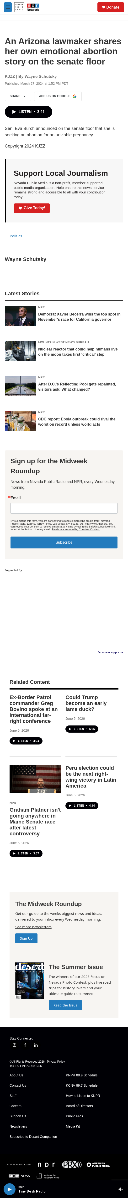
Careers (15, 1106)
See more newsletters (33, 926)
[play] (9, 1189)
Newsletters (18, 1126)
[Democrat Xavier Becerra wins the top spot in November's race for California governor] (20, 316)
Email (16, 498)
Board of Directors (79, 1106)
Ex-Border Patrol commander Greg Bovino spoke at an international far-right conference (34, 709)
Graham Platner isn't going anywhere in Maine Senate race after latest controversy (35, 822)
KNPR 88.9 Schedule (81, 1075)
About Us (16, 1075)
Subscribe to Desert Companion (33, 1137)
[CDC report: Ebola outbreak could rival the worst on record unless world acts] (20, 421)
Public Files (74, 1116)
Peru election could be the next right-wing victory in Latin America (90, 777)
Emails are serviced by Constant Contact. (76, 529)
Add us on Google (58, 96)
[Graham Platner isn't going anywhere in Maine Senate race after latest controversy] (35, 779)
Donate (112, 7)
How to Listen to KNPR (83, 1096)
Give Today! (32, 208)
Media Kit (73, 1126)
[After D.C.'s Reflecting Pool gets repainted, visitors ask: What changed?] (20, 386)
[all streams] (121, 1189)
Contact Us (18, 1085)
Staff (13, 1096)
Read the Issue (65, 1005)
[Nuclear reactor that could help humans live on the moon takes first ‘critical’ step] (20, 351)
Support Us (18, 1116)
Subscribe (63, 542)
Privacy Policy (56, 1061)
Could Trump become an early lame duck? (86, 703)
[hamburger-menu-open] (8, 7)
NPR (41, 307)
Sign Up (26, 938)
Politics (16, 236)
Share (18, 96)
